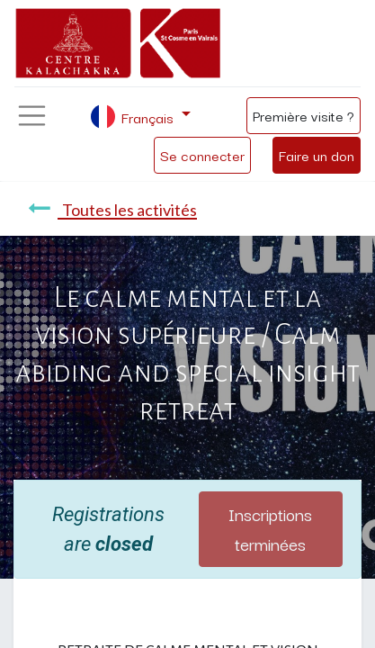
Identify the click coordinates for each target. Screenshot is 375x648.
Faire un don (316, 155)
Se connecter (202, 155)
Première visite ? (303, 115)
